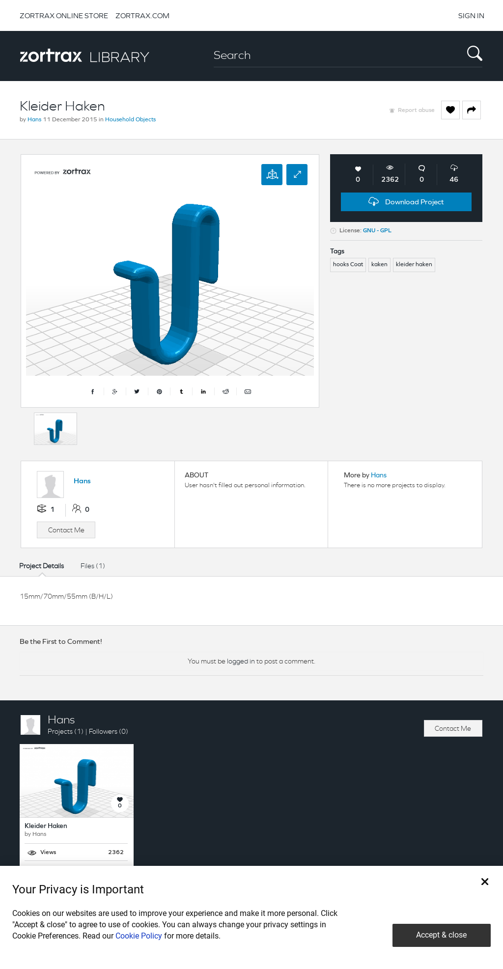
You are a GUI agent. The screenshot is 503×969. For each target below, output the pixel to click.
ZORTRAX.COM (142, 15)
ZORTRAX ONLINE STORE (64, 15)
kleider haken (414, 265)
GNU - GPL (377, 231)
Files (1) (93, 566)
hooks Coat (348, 265)
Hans (34, 120)
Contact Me (66, 530)
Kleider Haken (46, 826)
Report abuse (416, 110)
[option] (55, 429)
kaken (379, 265)
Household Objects (130, 120)
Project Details (41, 566)
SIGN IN (471, 15)
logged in (241, 661)
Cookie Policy (138, 936)
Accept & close (441, 935)
